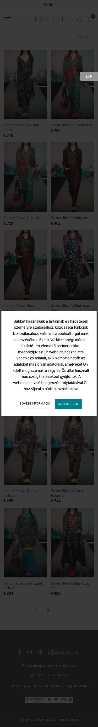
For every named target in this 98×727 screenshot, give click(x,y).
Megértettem (68, 404)
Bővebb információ (35, 403)
